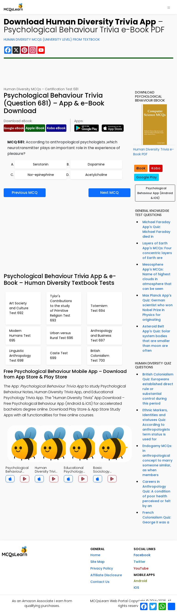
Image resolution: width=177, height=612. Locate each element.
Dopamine (96, 164)
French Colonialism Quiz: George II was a (156, 517)
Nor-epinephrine (41, 174)
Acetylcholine (96, 174)
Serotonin (40, 164)
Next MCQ (109, 192)
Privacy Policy (101, 568)
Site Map (97, 561)
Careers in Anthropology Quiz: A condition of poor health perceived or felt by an (156, 493)
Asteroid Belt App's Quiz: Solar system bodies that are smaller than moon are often (156, 338)
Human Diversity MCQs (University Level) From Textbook (52, 39)
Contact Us (99, 581)
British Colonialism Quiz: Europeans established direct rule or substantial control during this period (157, 389)
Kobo (155, 168)
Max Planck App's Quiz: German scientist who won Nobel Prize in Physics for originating (157, 307)
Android (140, 581)
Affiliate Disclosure (106, 575)
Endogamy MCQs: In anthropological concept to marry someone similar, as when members (157, 460)
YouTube (141, 568)
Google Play (146, 177)
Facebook (142, 555)
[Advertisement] (88, 72)
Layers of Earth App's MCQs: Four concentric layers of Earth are (157, 250)
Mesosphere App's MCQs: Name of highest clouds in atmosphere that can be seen (156, 276)
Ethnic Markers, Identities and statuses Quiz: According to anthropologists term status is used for (156, 424)
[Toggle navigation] (168, 7)
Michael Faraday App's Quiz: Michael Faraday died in (156, 229)
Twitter (139, 561)
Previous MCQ (25, 192)
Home (95, 555)
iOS (136, 587)
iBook (140, 168)
